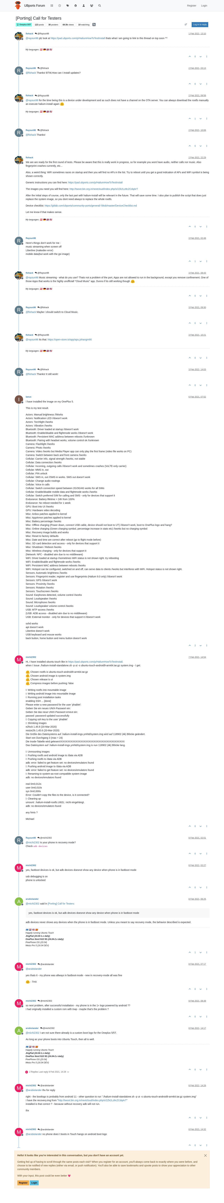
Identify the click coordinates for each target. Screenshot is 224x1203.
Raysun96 (31, 68)
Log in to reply (200, 24)
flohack (29, 33)
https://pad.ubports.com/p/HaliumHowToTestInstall (78, 38)
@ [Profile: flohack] (31, 72)
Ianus (28, 397)
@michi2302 (44, 838)
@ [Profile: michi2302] (32, 842)
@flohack (43, 68)
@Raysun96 (42, 33)
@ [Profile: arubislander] (34, 968)
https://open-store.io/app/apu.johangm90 (70, 339)
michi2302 (31, 657)
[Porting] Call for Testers (61, 903)
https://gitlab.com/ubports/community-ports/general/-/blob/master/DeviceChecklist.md (91, 205)
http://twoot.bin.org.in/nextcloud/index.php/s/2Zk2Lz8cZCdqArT (104, 189)
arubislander (32, 899)
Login (34, 1183)
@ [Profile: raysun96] (32, 38)
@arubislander (46, 964)
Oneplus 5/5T (24, 24)
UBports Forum (34, 5)
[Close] (205, 1155)
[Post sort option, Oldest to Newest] (186, 24)
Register (23, 1183)
